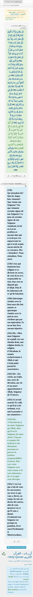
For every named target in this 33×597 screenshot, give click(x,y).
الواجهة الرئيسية (14, 14)
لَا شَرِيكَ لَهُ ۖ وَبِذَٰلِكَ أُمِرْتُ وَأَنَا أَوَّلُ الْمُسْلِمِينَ (16, 119)
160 (14, 90)
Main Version (11, 5)
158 (20, 61)
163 (15, 123)
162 (19, 115)
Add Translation (16, 547)
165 (15, 170)
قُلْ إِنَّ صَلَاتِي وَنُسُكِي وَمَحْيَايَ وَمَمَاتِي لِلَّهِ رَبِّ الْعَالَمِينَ (15, 108)
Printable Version (13, 1)
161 (13, 104)
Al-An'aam (19, 25)
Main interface (9, 19)
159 (12, 75)
